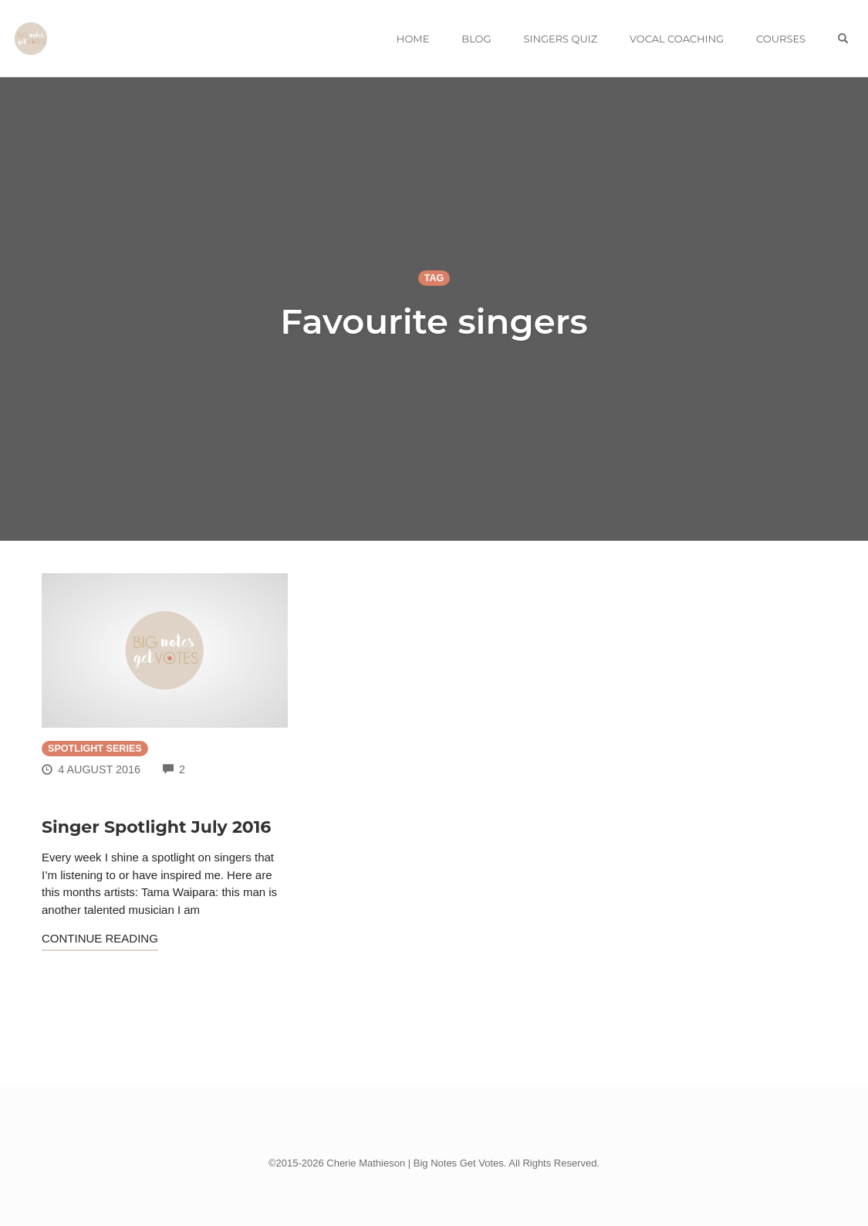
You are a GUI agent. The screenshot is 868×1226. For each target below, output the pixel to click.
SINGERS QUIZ (560, 38)
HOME (413, 38)
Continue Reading (100, 938)
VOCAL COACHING (677, 38)
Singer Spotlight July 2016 (156, 827)
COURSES (781, 38)
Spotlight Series (95, 748)
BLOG (476, 38)
